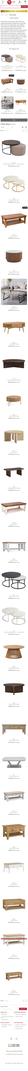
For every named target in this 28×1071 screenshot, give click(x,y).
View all (6, 130)
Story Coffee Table (14, 416)
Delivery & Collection (20, 1014)
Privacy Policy (18, 1026)
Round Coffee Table (21, 67)
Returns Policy (18, 1016)
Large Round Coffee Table (14, 380)
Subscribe (23, 1009)
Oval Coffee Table (20, 111)
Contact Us (4, 1019)
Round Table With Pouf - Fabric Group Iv (7, 67)
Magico (9, 1063)
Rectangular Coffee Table (13, 488)
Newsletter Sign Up (6, 1025)
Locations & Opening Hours (7, 1017)
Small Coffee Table (14, 848)
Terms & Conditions (20, 1025)
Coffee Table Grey (14, 776)
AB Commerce (20, 1063)
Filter (14, 120)
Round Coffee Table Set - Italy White (14, 632)
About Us (4, 1014)
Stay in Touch (4, 1006)
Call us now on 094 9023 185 (14, 1051)
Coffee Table (7, 90)
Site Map (4, 1026)
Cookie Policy (18, 1028)
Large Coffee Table (14, 740)
